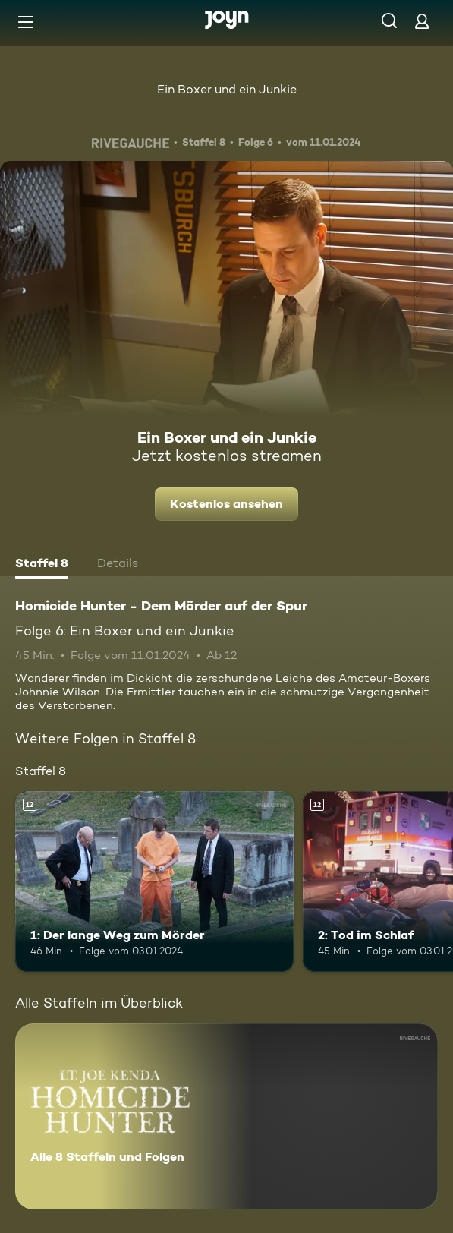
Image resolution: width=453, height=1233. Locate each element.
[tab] (41, 565)
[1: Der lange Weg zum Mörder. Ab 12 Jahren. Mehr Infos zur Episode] (154, 882)
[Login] (422, 21)
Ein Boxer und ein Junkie (227, 89)
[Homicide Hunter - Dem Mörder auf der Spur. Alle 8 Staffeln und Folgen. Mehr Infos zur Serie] (226, 1116)
